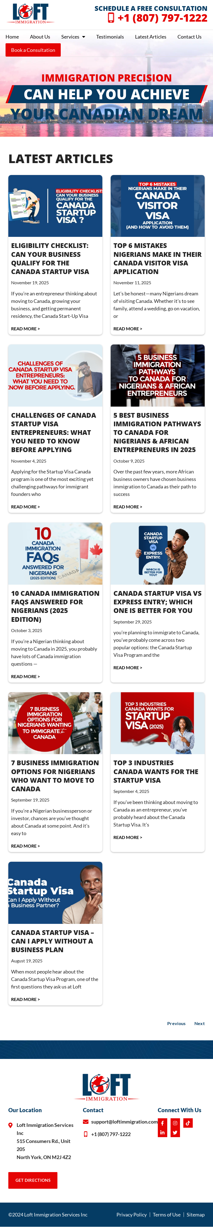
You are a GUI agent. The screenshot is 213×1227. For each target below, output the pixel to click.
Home (12, 37)
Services (73, 36)
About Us (40, 37)
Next (199, 1023)
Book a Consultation (33, 50)
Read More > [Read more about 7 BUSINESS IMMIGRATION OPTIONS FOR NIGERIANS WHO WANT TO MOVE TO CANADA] (25, 845)
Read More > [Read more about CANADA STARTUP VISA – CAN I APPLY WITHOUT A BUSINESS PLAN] (25, 999)
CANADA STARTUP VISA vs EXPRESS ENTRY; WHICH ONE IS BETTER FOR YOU (157, 602)
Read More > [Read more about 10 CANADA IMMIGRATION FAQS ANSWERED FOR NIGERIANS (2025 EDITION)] (25, 676)
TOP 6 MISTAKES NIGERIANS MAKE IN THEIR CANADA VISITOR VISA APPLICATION (157, 258)
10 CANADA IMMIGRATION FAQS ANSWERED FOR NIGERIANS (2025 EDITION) (55, 606)
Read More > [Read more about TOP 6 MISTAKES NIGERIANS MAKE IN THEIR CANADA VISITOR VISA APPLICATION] (127, 328)
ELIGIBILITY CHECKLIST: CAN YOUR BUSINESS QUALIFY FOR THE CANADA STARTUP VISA (50, 258)
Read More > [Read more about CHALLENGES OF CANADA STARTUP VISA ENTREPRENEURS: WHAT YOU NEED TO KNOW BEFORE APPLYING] (25, 506)
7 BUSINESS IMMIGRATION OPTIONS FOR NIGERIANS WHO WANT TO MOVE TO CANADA (55, 775)
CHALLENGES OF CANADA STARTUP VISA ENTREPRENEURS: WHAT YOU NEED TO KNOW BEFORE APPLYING (53, 432)
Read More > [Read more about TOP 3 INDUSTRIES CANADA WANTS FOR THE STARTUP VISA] (127, 837)
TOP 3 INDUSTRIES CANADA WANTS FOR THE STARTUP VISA (155, 771)
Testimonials (110, 37)
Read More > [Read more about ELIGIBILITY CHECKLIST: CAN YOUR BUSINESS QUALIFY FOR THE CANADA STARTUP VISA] (25, 328)
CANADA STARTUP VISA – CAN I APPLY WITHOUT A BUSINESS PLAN (52, 941)
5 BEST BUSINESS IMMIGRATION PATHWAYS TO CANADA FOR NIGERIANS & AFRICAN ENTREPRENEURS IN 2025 (157, 432)
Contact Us (190, 37)
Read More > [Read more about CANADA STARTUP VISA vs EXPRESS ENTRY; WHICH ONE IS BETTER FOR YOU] (127, 667)
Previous (176, 1023)
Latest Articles (150, 37)
